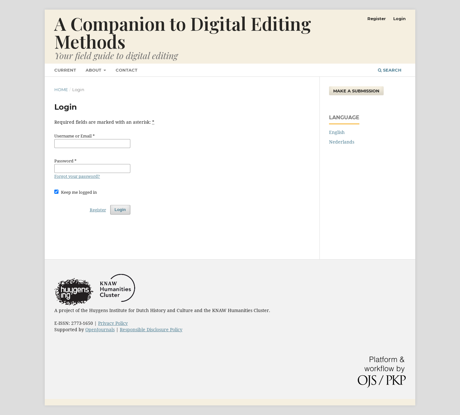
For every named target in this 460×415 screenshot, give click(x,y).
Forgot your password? (77, 176)
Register (376, 18)
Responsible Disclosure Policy (151, 329)
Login (399, 18)
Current (65, 70)
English (337, 132)
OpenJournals (100, 329)
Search (390, 70)
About (94, 70)
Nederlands (341, 142)
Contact (126, 70)
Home (61, 89)
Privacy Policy (113, 323)
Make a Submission (356, 90)
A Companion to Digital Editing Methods (182, 32)
